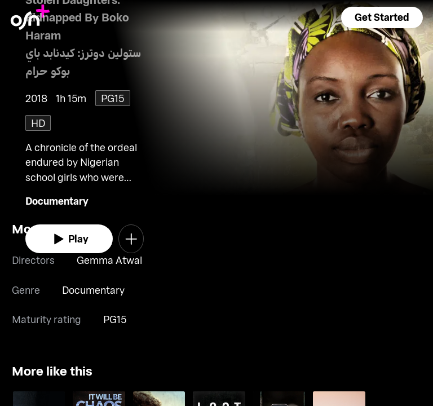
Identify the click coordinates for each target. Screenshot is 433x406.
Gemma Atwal (109, 260)
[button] (381, 17)
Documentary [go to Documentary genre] (57, 200)
